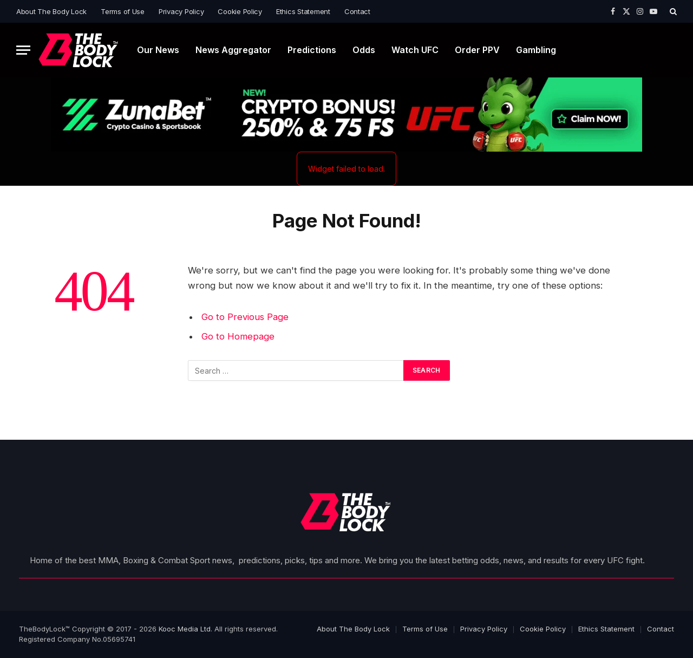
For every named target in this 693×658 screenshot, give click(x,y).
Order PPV (477, 49)
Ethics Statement (303, 11)
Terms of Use (123, 11)
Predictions (311, 49)
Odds (363, 49)
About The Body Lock (51, 11)
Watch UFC (415, 49)
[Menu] (23, 50)
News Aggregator (233, 49)
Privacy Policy (181, 11)
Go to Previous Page (245, 316)
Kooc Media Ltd (185, 628)
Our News (158, 49)
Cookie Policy (240, 11)
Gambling (536, 49)
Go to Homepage (237, 336)
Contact (357, 11)
